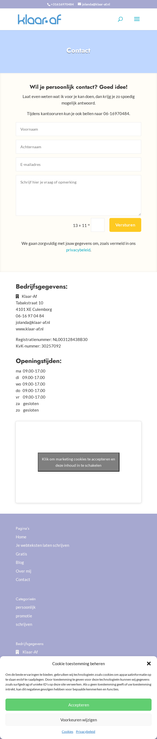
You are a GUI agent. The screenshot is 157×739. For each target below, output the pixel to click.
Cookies (67, 731)
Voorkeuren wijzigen (78, 719)
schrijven (24, 624)
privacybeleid (78, 249)
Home (21, 536)
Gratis (21, 553)
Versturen (125, 224)
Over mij (23, 571)
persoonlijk (26, 607)
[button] (149, 663)
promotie (24, 615)
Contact (23, 579)
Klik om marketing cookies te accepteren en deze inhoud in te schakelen (78, 462)
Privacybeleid (85, 731)
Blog (20, 562)
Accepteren (78, 704)
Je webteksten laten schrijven (42, 545)
